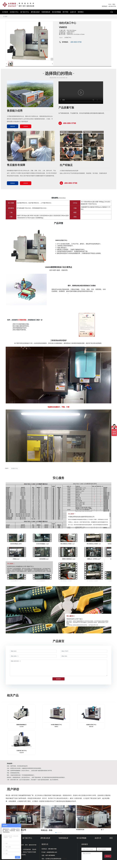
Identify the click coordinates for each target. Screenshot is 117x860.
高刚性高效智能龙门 (21, 724)
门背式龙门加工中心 (21, 750)
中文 (109, 4)
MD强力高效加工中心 (56, 724)
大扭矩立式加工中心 (91, 724)
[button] (57, 832)
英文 (114, 4)
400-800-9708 (75, 42)
